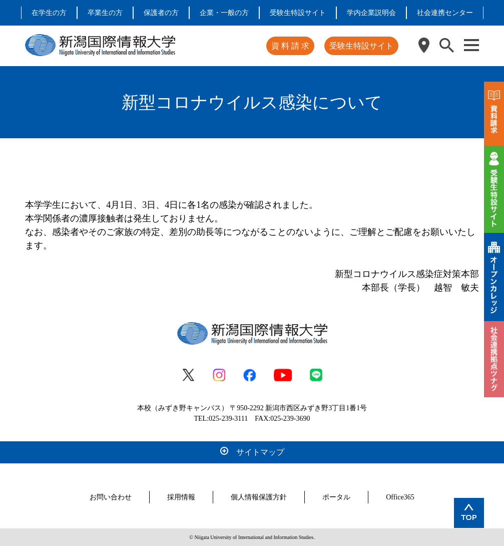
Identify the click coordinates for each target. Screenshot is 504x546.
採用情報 (181, 497)
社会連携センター (445, 13)
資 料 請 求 (290, 46)
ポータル (336, 497)
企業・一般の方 (224, 13)
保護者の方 (161, 13)
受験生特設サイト (298, 13)
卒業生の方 (105, 13)
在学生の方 (49, 13)
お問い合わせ (111, 497)
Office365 (400, 497)
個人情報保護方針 (259, 497)
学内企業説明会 (371, 13)
